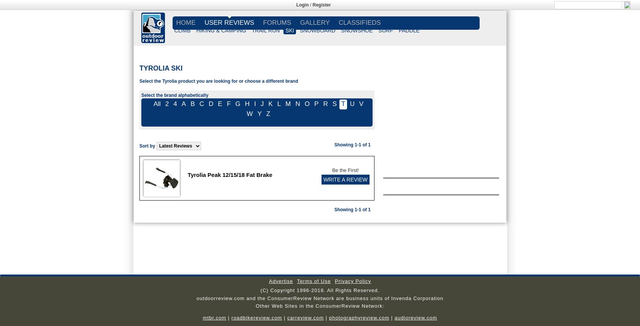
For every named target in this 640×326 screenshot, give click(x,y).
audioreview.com (416, 318)
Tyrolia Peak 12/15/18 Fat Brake (230, 175)
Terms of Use (314, 281)
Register (322, 5)
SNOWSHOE (357, 30)
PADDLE (409, 30)
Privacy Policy (353, 281)
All (157, 104)
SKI (289, 30)
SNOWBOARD (317, 30)
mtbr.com (214, 318)
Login (302, 5)
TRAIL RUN (266, 30)
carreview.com (305, 318)
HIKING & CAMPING (221, 30)
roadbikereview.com (257, 318)
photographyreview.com (359, 318)
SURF (386, 30)
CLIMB (182, 30)
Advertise (281, 281)
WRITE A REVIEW (345, 180)
